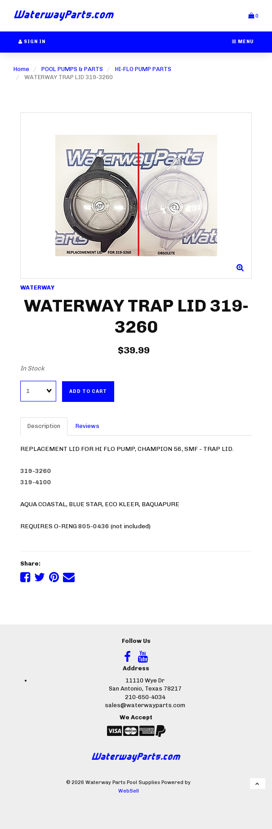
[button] (253, 15)
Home (21, 69)
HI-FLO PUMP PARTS (143, 69)
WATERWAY (37, 287)
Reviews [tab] (87, 426)
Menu (243, 42)
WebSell (128, 791)
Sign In (31, 42)
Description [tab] (43, 426)
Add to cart (88, 391)
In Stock (32, 368)
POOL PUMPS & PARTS (72, 69)
